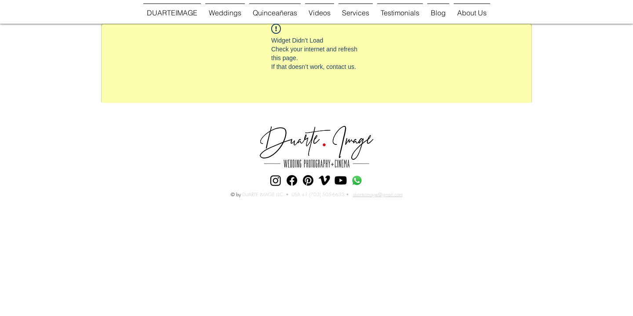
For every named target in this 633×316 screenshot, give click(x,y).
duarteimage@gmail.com (378, 194)
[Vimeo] (324, 180)
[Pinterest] (308, 180)
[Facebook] (292, 180)
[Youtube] (341, 180)
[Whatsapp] (357, 180)
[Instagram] (276, 180)
